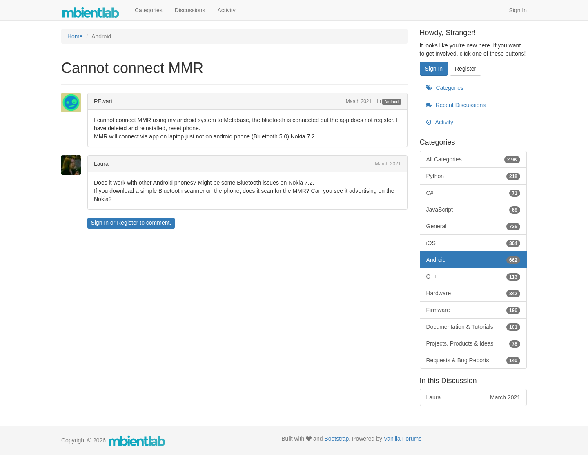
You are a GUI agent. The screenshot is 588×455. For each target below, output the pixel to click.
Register (127, 222)
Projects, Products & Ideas (473, 343)
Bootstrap (336, 438)
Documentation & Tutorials (473, 327)
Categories (149, 10)
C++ (473, 276)
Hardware (473, 293)
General (473, 226)
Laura (101, 164)
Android (392, 102)
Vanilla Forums (402, 438)
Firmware (473, 310)
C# (473, 193)
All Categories (473, 159)
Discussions (190, 10)
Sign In (518, 10)
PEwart (103, 101)
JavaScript (473, 209)
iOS (473, 243)
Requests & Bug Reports (473, 360)
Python (473, 176)
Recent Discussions (456, 105)
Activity (226, 10)
